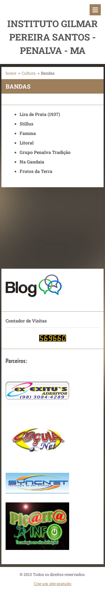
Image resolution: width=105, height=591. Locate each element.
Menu (95, 9)
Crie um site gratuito (52, 583)
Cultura (29, 73)
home (11, 73)
